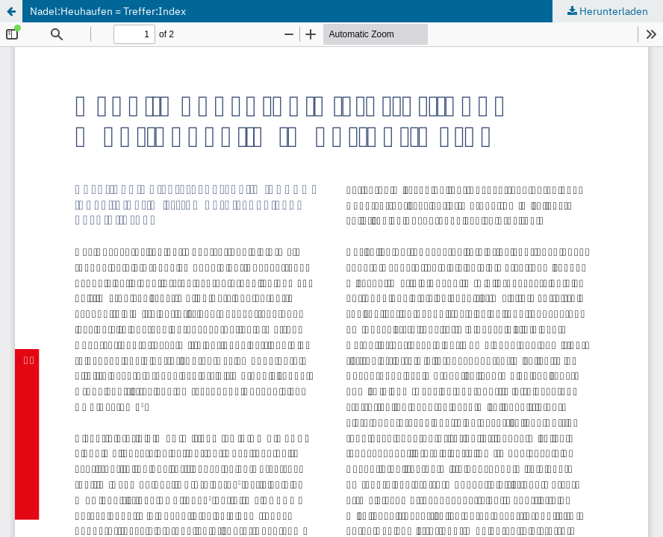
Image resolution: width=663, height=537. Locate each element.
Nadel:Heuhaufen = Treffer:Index (108, 11)
